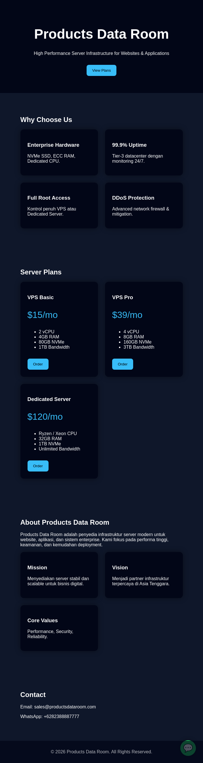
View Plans (101, 70)
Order (38, 364)
